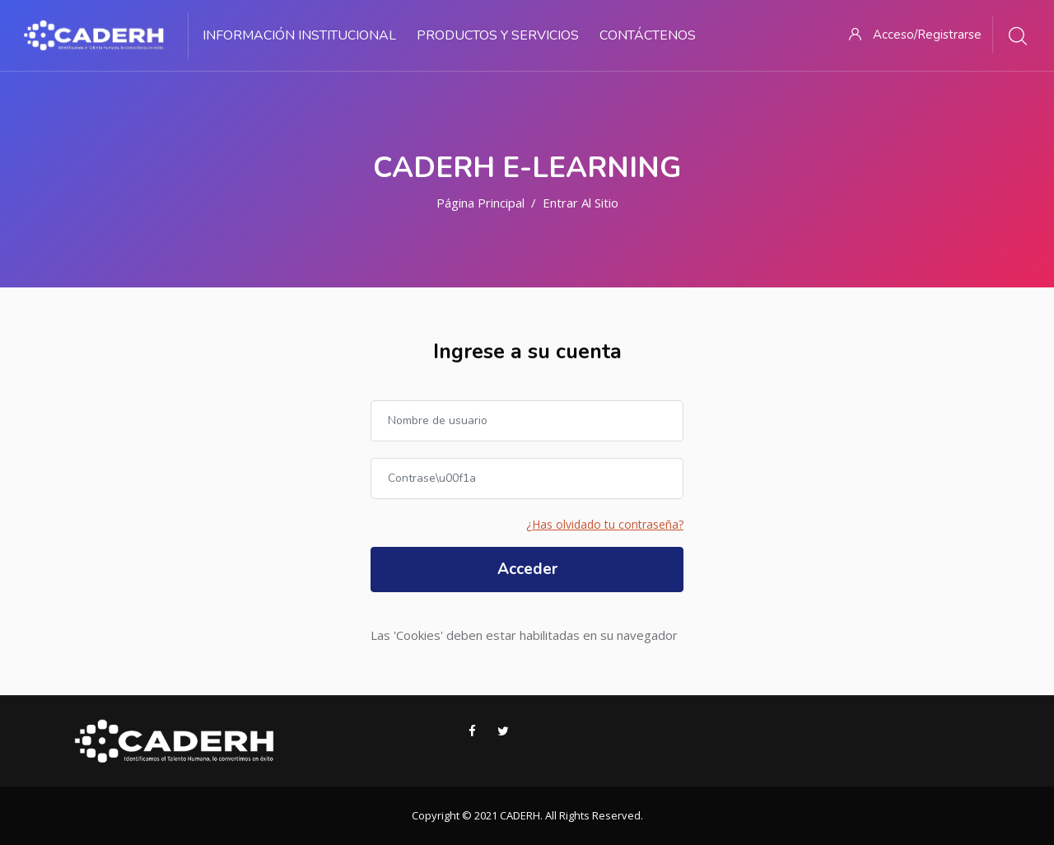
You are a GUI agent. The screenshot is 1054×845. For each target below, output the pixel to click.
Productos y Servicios (498, 35)
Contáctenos (647, 35)
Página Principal (480, 202)
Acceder (527, 569)
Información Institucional (299, 35)
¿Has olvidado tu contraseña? (604, 524)
